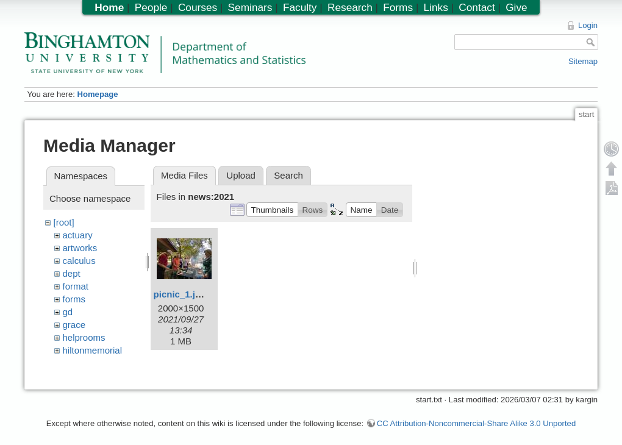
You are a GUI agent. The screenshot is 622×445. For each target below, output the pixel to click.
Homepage (97, 94)
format (76, 286)
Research (350, 7)
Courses (197, 7)
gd (68, 312)
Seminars (250, 7)
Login (588, 25)
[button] (272, 209)
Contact (477, 7)
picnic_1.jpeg (183, 294)
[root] (64, 222)
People (151, 7)
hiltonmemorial (93, 350)
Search (288, 175)
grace (74, 324)
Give (516, 7)
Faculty (300, 7)
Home (109, 7)
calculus (79, 260)
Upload (241, 175)
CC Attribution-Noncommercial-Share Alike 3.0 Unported (476, 417)
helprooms (84, 337)
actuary (78, 235)
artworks (80, 248)
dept (71, 273)
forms (74, 299)
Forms (398, 7)
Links (436, 7)
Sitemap (583, 61)
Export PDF (611, 188)
